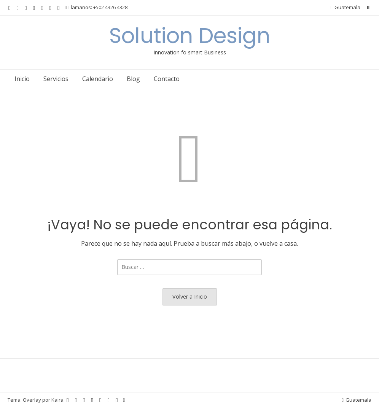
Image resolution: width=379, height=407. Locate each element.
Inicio (22, 79)
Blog (133, 79)
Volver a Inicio (189, 296)
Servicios (55, 79)
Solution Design (189, 36)
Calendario (97, 79)
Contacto (167, 79)
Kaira (57, 399)
